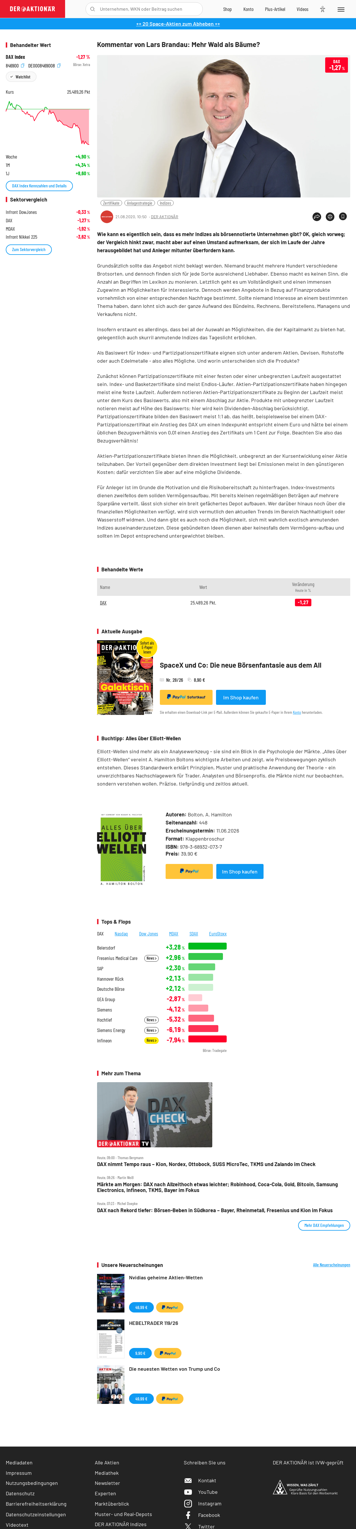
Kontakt (200, 1480)
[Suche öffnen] (93, 9)
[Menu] (340, 9)
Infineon (104, 1040)
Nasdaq (121, 933)
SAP (100, 968)
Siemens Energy (111, 1030)
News (151, 958)
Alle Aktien (107, 1462)
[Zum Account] (248, 9)
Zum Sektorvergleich (29, 249)
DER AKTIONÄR (164, 216)
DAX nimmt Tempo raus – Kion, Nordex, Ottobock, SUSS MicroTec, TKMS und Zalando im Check (206, 1164)
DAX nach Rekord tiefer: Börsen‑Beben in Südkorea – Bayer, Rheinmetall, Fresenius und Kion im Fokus (215, 1210)
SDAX (194, 933)
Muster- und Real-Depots (123, 1514)
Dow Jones (148, 933)
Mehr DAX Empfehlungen (324, 1225)
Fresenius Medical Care (117, 958)
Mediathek (107, 1473)
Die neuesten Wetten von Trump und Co (174, 1369)
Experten (105, 1493)
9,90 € (140, 1353)
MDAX (173, 933)
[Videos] (302, 9)
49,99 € (141, 1307)
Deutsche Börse (110, 989)
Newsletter (107, 1483)
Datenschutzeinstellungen (36, 1514)
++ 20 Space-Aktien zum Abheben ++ (178, 23)
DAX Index (15, 57)
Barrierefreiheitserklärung (36, 1503)
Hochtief (104, 1020)
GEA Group (106, 999)
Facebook (202, 1515)
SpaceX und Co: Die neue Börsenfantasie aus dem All (240, 665)
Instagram (202, 1503)
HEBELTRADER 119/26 (153, 1323)
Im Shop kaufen (241, 697)
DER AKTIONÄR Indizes (121, 1524)
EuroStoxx (218, 933)
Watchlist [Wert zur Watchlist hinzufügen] (23, 76)
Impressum (19, 1473)
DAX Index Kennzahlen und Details (39, 185)
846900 (15, 64)
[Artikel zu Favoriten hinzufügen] (343, 216)
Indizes (165, 203)
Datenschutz (20, 1493)
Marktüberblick (112, 1503)
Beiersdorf (106, 948)
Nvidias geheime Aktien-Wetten (166, 1277)
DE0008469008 (44, 64)
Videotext (17, 1525)
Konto (297, 712)
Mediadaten (19, 1462)
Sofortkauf (186, 696)
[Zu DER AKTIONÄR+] (275, 9)
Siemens (104, 1010)
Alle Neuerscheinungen (331, 1264)
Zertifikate (111, 203)
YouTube (201, 1492)
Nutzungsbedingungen (32, 1483)
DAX (103, 602)
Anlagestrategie (139, 203)
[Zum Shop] (227, 9)
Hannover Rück (110, 979)
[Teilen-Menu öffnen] (317, 216)
